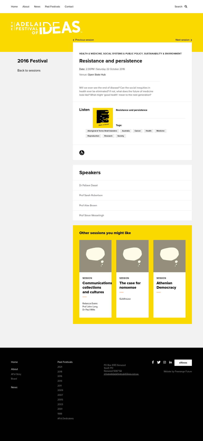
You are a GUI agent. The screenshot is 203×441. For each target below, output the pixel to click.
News (37, 6)
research (108, 136)
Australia (126, 131)
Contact (69, 6)
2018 (60, 371)
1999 (60, 413)
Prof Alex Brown (88, 205)
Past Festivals (52, 6)
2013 (60, 381)
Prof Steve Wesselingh (91, 215)
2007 (60, 395)
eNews (183, 362)
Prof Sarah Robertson (91, 195)
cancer (138, 131)
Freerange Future (183, 371)
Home (14, 6)
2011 (60, 385)
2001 (60, 409)
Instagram (165, 362)
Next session (183, 39)
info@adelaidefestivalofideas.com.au (121, 374)
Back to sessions (28, 70)
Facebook (153, 362)
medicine (160, 131)
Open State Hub (97, 74)
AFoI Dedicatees (66, 418)
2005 (60, 399)
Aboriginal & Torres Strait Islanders (102, 131)
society (121, 136)
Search (178, 6)
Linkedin (171, 362)
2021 (60, 367)
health (148, 131)
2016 (60, 376)
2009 (60, 390)
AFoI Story (16, 374)
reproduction (93, 136)
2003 (60, 404)
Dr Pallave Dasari (88, 185)
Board (14, 378)
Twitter (159, 362)
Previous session (84, 39)
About (26, 6)
